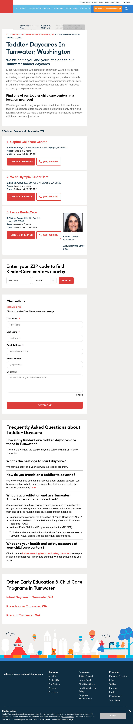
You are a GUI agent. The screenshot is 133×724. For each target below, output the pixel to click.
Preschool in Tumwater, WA (26, 606)
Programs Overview (118, 676)
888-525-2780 (14, 307)
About (68, 9)
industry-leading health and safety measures (46, 553)
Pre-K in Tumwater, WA (23, 615)
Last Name (45, 336)
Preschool (113, 688)
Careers (52, 688)
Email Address (45, 349)
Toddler (112, 684)
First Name (45, 323)
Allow (113, 716)
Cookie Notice (68, 717)
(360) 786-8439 (48, 196)
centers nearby (106, 9)
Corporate (53, 692)
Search (66, 280)
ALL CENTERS (13, 34)
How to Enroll (85, 680)
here (33, 487)
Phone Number (45, 362)
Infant (111, 680)
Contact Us (85, 9)
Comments (12, 372)
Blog (75, 9)
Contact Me (45, 405)
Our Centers (20, 9)
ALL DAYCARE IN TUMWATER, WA (38, 34)
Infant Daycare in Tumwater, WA (29, 597)
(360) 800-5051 (48, 161)
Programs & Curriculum (39, 9)
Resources (58, 9)
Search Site (126, 10)
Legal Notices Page (65, 719)
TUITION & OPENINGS (21, 161)
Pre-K (112, 692)
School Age (114, 700)
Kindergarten (115, 696)
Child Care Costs (87, 684)
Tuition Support (86, 676)
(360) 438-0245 (48, 235)
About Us (52, 676)
